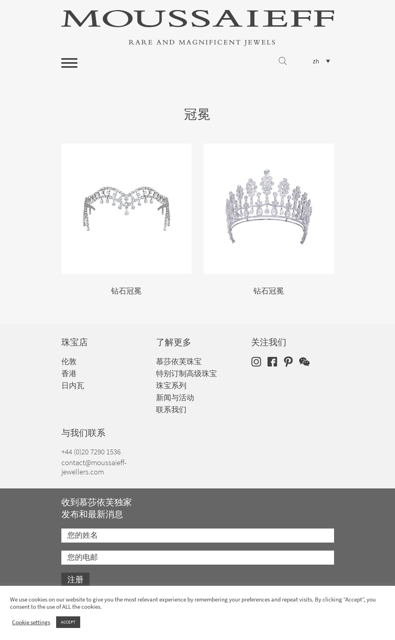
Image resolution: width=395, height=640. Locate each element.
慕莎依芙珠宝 (179, 361)
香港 (69, 373)
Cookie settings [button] (31, 622)
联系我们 (171, 409)
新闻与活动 (175, 397)
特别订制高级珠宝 (186, 373)
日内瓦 (72, 385)
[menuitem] (321, 61)
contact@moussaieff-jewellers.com (94, 467)
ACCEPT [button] (68, 622)
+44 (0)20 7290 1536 (91, 451)
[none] (321, 61)
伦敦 (69, 361)
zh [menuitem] (316, 61)
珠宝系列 (171, 385)
